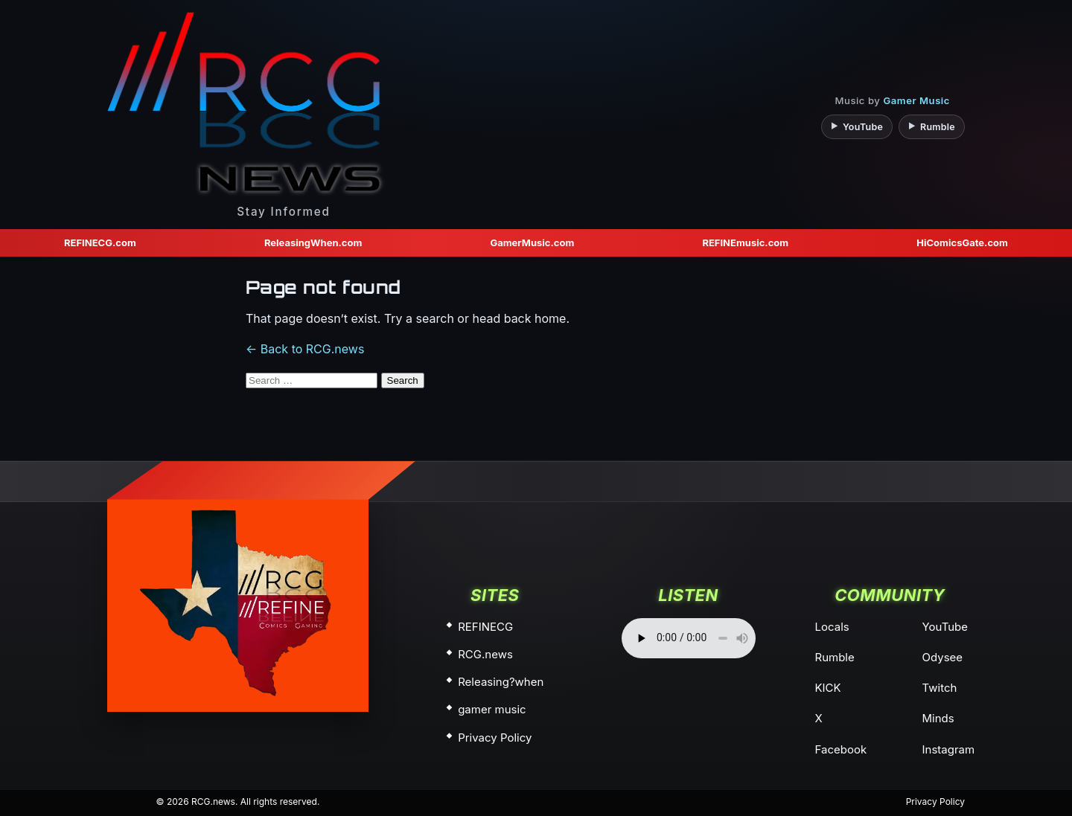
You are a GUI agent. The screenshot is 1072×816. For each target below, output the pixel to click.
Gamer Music (916, 100)
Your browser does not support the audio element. (689, 638)
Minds (938, 718)
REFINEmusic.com (745, 242)
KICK (828, 688)
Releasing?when (500, 682)
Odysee (942, 657)
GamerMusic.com (532, 242)
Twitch (939, 688)
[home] (237, 605)
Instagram (948, 749)
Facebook (841, 749)
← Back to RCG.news (305, 348)
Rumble (835, 657)
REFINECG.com (100, 242)
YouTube (945, 627)
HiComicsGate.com (962, 242)
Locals (832, 627)
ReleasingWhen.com (313, 242)
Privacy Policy (495, 737)
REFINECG (485, 627)
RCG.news (485, 654)
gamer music (492, 709)
